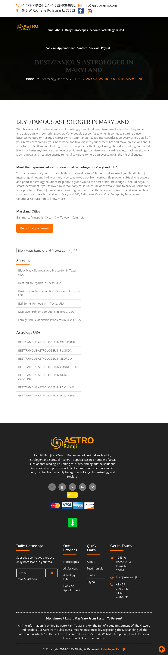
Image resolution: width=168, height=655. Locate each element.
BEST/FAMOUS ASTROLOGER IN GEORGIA (45, 358)
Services (95, 30)
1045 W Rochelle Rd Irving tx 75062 (45, 10)
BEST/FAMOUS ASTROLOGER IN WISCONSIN (46, 395)
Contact (82, 48)
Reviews (94, 48)
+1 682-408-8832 (63, 5)
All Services (70, 568)
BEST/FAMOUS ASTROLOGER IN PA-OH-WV (46, 387)
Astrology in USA (114, 30)
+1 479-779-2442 (34, 5)
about (59, 30)
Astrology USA (69, 577)
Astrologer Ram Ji (113, 649)
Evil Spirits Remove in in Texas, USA (41, 303)
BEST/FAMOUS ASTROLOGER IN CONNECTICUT (48, 367)
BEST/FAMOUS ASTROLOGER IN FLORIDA (44, 350)
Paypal (105, 48)
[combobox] (44, 250)
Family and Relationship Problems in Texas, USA (49, 320)
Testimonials (95, 568)
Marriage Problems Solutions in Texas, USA (46, 311)
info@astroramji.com (100, 5)
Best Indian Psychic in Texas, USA (39, 283)
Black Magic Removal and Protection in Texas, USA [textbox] (45, 250)
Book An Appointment (60, 48)
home (49, 30)
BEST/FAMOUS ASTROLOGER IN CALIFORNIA (47, 342)
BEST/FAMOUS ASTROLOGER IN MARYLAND (109, 78)
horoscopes (71, 561)
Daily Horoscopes (76, 30)
